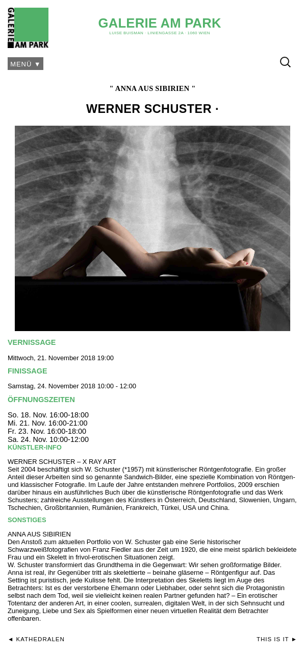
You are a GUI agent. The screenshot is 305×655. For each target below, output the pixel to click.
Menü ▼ (25, 64)
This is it (273, 639)
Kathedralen (40, 639)
